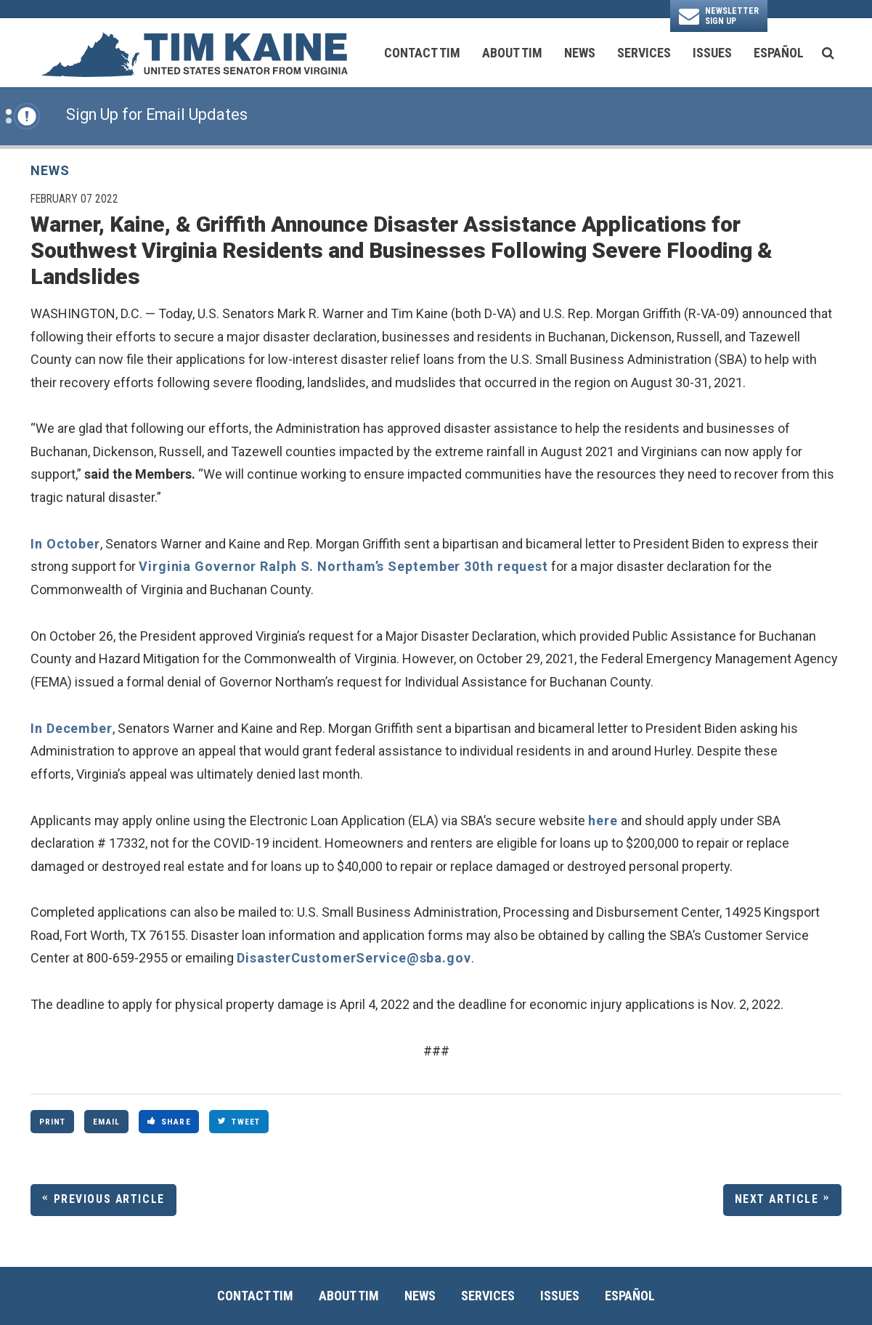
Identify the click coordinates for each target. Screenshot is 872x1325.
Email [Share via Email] (106, 1122)
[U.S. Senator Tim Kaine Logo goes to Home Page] (193, 53)
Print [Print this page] (52, 1122)
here (603, 820)
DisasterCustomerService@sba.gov (354, 957)
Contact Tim (422, 52)
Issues (712, 52)
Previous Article (109, 1199)
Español (779, 52)
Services (644, 52)
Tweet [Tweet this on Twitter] (239, 1122)
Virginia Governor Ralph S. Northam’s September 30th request (343, 566)
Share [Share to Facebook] (169, 1122)
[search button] (828, 53)
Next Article (777, 1199)
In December (71, 728)
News (579, 52)
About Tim (512, 52)
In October (65, 543)
